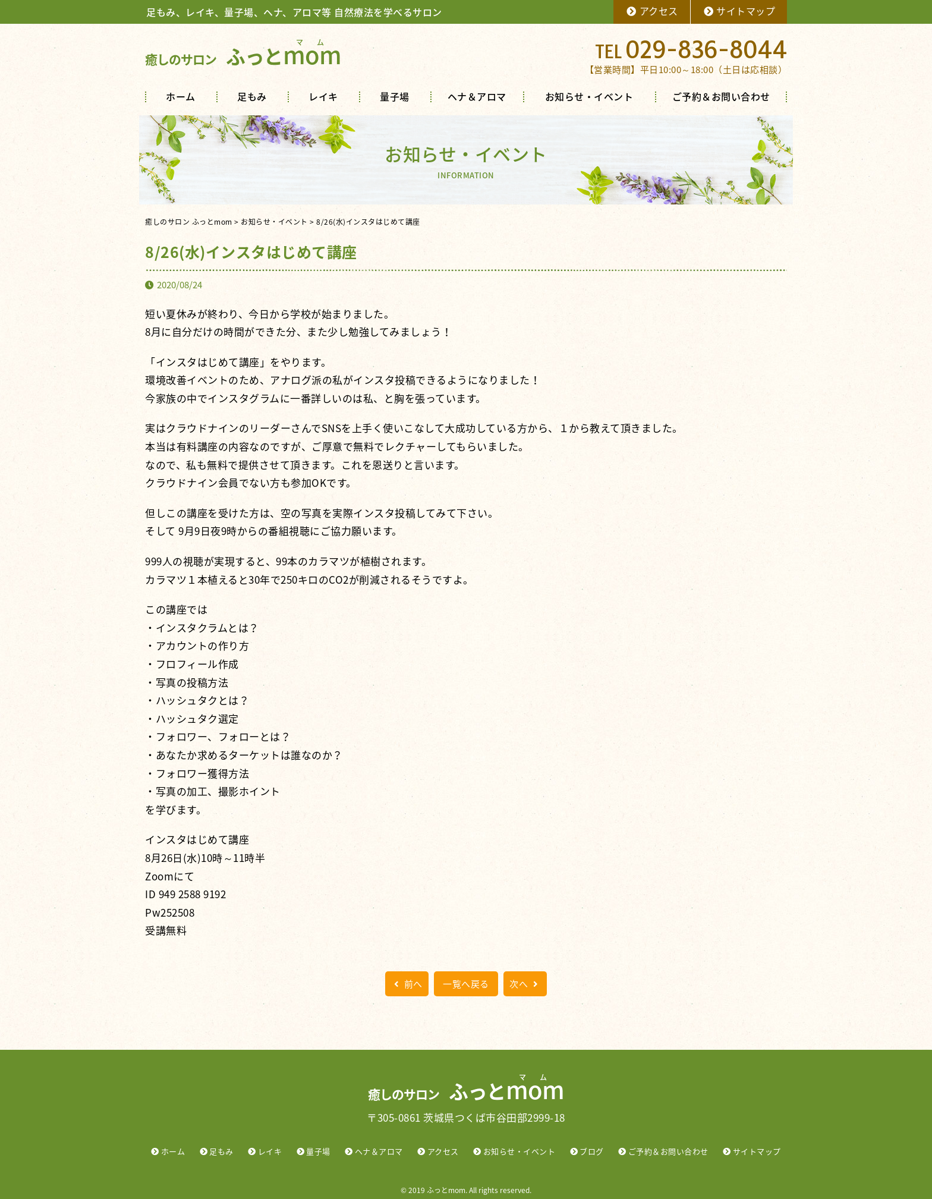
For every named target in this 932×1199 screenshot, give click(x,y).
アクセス (651, 11)
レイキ (323, 96)
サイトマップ (739, 11)
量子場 (395, 96)
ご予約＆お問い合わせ (721, 96)
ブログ (592, 1151)
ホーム (181, 96)
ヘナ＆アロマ (477, 96)
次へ (525, 983)
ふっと (243, 56)
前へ (407, 983)
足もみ (252, 96)
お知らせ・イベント (589, 96)
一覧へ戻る (466, 983)
